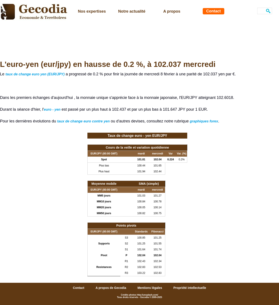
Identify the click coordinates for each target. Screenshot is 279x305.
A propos (171, 11)
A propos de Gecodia (111, 288)
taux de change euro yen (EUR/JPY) (35, 74)
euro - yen (52, 109)
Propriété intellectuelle (189, 288)
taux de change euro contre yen (83, 121)
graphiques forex (204, 121)
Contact (213, 11)
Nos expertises (92, 11)
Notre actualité (131, 11)
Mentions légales (150, 288)
